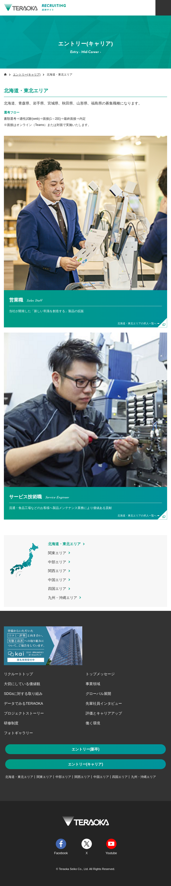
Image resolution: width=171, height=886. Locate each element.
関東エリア (57, 553)
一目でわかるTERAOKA (138, 869)
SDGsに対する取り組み (23, 694)
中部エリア (57, 562)
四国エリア (57, 589)
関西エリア (57, 571)
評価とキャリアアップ (104, 713)
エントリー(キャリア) (26, 74)
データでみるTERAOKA (23, 703)
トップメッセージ (100, 674)
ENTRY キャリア (160, 33)
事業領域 (93, 684)
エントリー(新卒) (85, 749)
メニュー (163, 8)
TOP (160, 789)
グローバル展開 (98, 694)
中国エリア (57, 580)
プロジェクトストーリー (24, 713)
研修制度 (11, 723)
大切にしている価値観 (22, 684)
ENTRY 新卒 (160, 22)
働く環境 (93, 723)
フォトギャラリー (18, 733)
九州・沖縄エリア (62, 598)
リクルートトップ (18, 674)
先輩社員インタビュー (104, 703)
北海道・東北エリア (19, 777)
